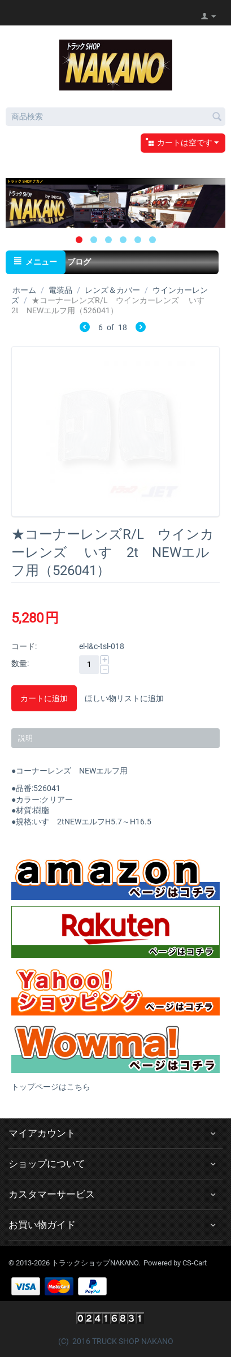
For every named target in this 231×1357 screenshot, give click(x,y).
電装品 (60, 290)
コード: (24, 646)
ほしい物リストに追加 (124, 698)
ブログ (79, 261)
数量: (20, 663)
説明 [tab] (25, 738)
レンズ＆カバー (112, 290)
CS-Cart (194, 1263)
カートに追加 (44, 698)
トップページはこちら (50, 1086)
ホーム (24, 290)
